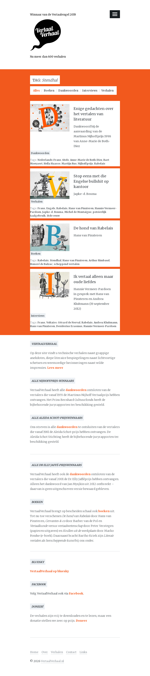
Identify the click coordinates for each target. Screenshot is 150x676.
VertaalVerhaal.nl (52, 661)
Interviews (89, 90)
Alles (36, 90)
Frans (41, 208)
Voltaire (51, 322)
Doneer (81, 620)
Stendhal (55, 260)
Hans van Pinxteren (81, 208)
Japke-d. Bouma (52, 211)
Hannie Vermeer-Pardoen (100, 326)
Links (83, 652)
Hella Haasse (52, 163)
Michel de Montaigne (77, 211)
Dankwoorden (68, 90)
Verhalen (107, 90)
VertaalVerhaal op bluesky (49, 571)
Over (44, 652)
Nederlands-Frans (49, 159)
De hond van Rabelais (93, 228)
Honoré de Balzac (41, 264)
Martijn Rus (69, 163)
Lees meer (55, 368)
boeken (104, 511)
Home (34, 652)
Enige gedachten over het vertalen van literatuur (93, 114)
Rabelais (99, 163)
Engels (50, 208)
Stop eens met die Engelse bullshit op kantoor (91, 181)
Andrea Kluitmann (105, 322)
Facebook (76, 593)
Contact (71, 652)
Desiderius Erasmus (69, 326)
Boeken (49, 90)
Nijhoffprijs (85, 163)
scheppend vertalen (66, 264)
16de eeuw (53, 215)
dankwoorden (76, 390)
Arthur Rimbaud (99, 260)
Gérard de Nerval (69, 322)
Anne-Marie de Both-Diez (86, 159)
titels (65, 159)
